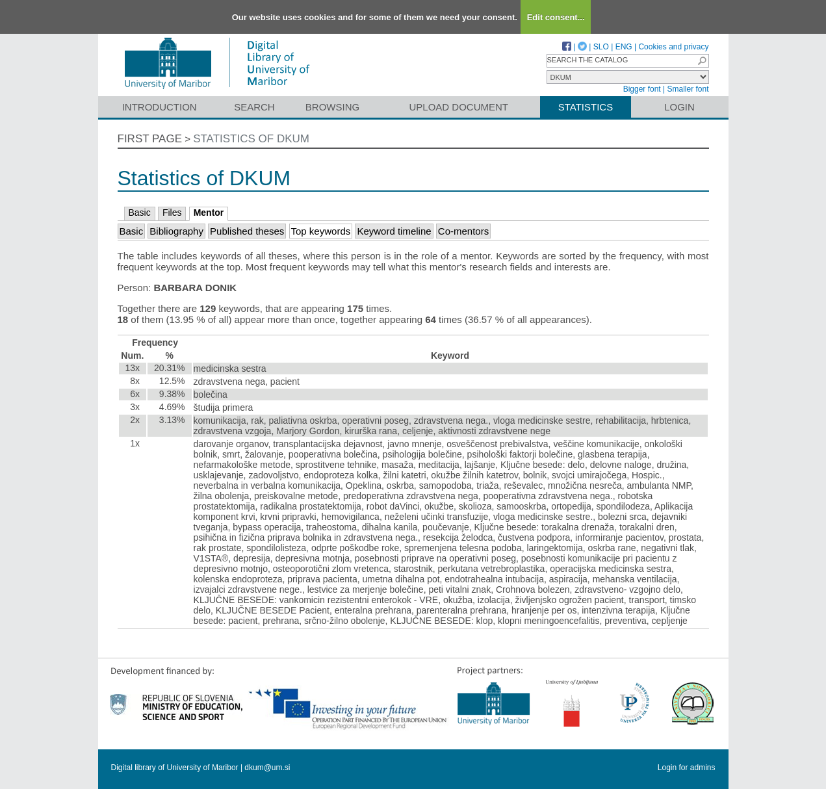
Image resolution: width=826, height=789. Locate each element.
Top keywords (321, 231)
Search (254, 106)
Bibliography (176, 231)
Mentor (209, 212)
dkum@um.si (267, 767)
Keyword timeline (394, 231)
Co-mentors (463, 231)
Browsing (332, 106)
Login (679, 106)
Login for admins (687, 767)
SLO (601, 46)
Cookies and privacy (673, 46)
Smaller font (687, 89)
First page (150, 139)
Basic (140, 212)
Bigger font (642, 89)
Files (172, 212)
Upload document (459, 106)
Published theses (247, 231)
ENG (623, 46)
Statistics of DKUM (251, 139)
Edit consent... (556, 17)
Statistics (585, 106)
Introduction (159, 106)
